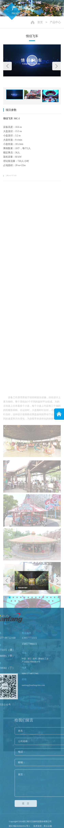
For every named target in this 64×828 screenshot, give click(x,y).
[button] (7, 66)
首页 (40, 22)
